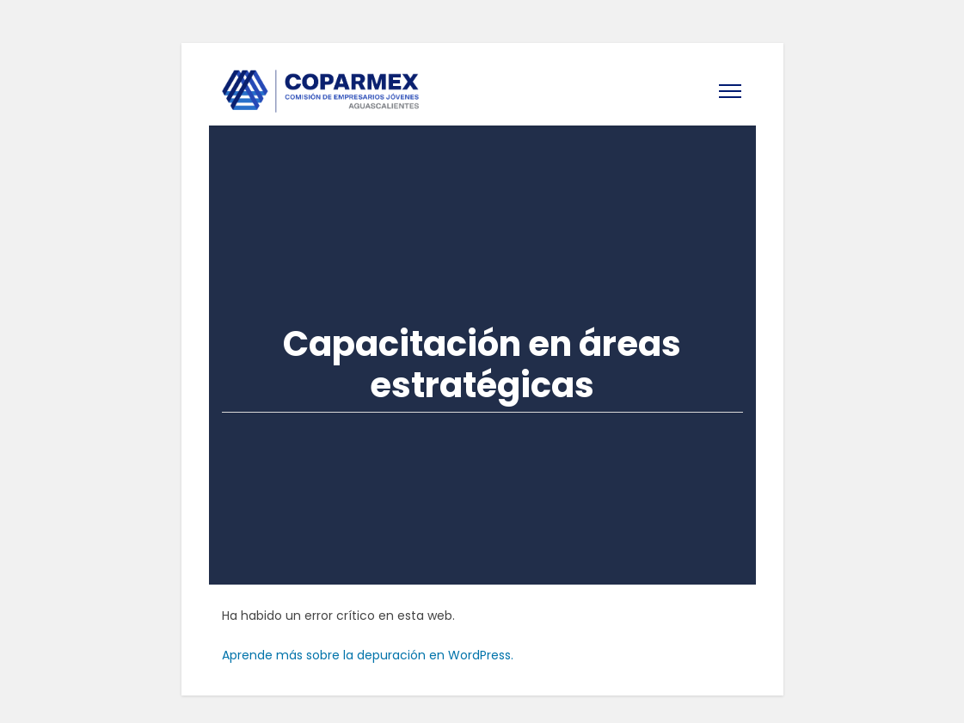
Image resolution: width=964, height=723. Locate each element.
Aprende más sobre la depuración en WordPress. (367, 655)
